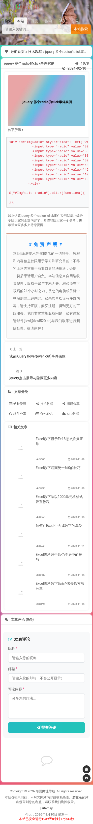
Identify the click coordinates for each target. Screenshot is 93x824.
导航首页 (18, 52)
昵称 (12, 649)
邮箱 (12, 669)
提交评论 (46, 727)
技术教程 (35, 52)
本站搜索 (81, 29)
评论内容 (16, 689)
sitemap (47, 808)
